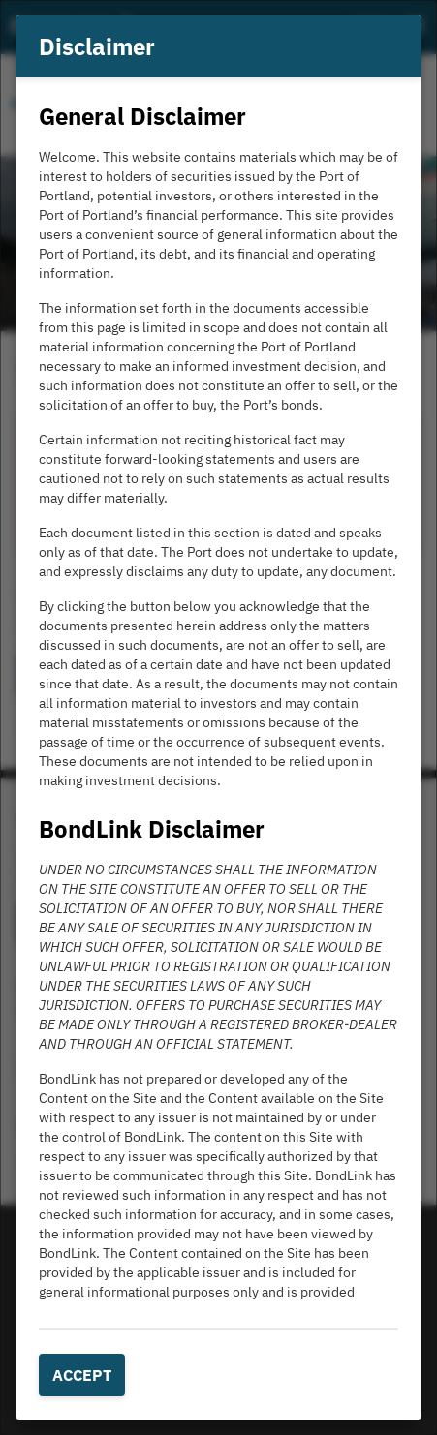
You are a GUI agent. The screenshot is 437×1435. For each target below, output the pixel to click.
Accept (81, 1375)
